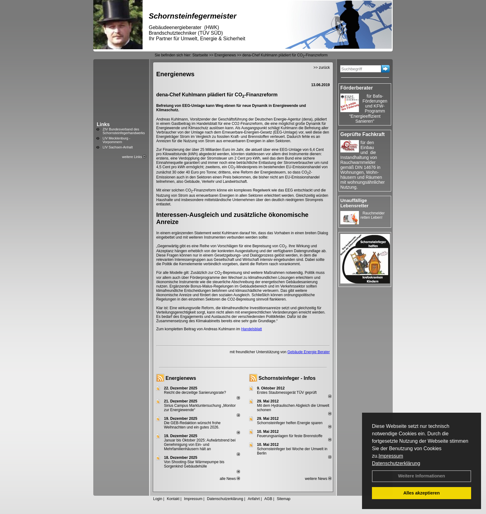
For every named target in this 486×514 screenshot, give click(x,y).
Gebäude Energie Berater (308, 352)
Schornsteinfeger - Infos (287, 378)
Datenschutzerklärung (396, 463)
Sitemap (283, 499)
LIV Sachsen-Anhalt (118, 147)
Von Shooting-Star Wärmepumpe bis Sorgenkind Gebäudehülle (194, 464)
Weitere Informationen (421, 475)
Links (103, 124)
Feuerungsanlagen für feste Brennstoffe (289, 436)
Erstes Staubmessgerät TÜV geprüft (287, 392)
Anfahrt (254, 499)
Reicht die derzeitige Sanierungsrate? (197, 392)
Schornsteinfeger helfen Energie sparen (289, 423)
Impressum (390, 456)
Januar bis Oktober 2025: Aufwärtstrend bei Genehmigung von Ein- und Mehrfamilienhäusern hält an (200, 444)
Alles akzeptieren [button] (421, 492)
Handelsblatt (251, 329)
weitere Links (134, 157)
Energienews (181, 378)
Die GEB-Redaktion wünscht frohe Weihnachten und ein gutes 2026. (192, 425)
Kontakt (173, 499)
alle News (230, 479)
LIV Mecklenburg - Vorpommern (116, 140)
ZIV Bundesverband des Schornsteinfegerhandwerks (124, 131)
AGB (268, 499)
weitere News (318, 479)
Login (157, 499)
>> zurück (321, 67)
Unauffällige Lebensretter (354, 203)
